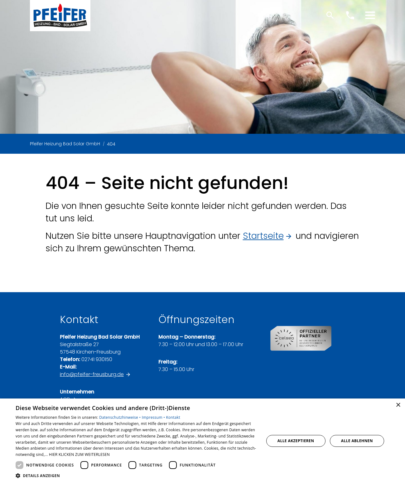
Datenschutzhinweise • (120, 417)
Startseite (263, 236)
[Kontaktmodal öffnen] (350, 15)
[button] (370, 15)
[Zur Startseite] (60, 15)
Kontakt (173, 417)
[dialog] (202, 440)
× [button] (398, 405)
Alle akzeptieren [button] (295, 440)
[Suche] (330, 15)
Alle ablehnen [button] (357, 440)
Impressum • (154, 417)
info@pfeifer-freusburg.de (92, 374)
